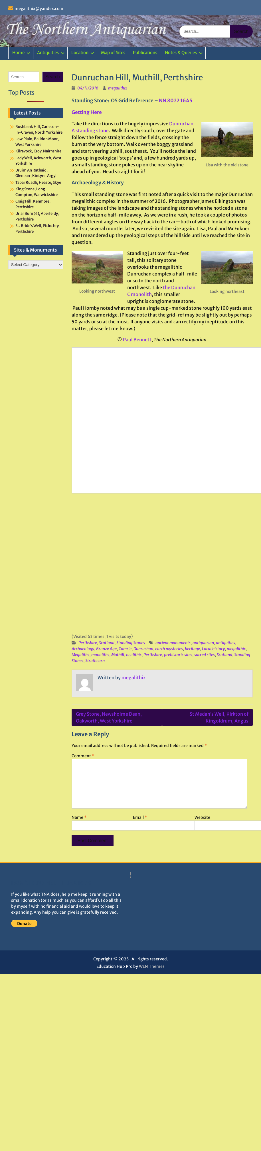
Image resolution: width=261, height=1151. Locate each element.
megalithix (117, 88)
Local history (213, 648)
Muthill (117, 654)
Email (140, 817)
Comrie (125, 648)
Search (52, 76)
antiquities (225, 642)
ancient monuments (173, 642)
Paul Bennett (137, 339)
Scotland (106, 642)
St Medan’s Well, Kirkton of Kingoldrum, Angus (219, 717)
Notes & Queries (181, 52)
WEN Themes (152, 966)
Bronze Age (106, 648)
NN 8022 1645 (175, 100)
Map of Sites (113, 52)
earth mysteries (169, 648)
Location (79, 52)
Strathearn (95, 660)
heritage (192, 648)
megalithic (236, 648)
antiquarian (203, 642)
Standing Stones (130, 642)
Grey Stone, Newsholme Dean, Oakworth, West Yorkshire (109, 717)
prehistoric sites (178, 654)
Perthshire (87, 642)
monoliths (100, 654)
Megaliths (80, 654)
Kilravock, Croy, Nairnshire (38, 151)
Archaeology (83, 648)
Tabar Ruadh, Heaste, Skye (38, 182)
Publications (145, 52)
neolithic (133, 654)
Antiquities (48, 52)
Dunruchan (143, 648)
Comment (83, 755)
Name (79, 817)
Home (18, 52)
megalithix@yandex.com (39, 8)
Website (202, 817)
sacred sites (204, 654)
